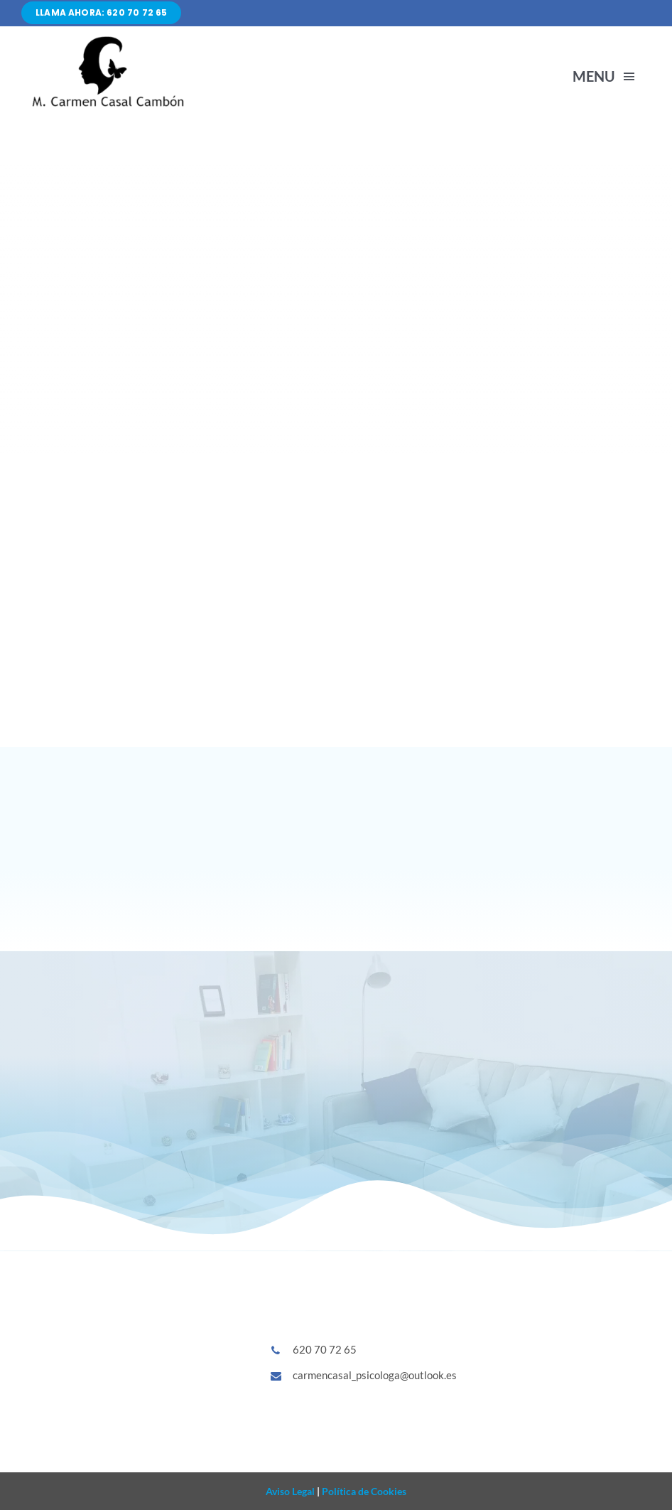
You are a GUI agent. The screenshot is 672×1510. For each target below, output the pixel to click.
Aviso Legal (290, 1491)
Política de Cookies (363, 1491)
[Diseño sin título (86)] (106, 38)
